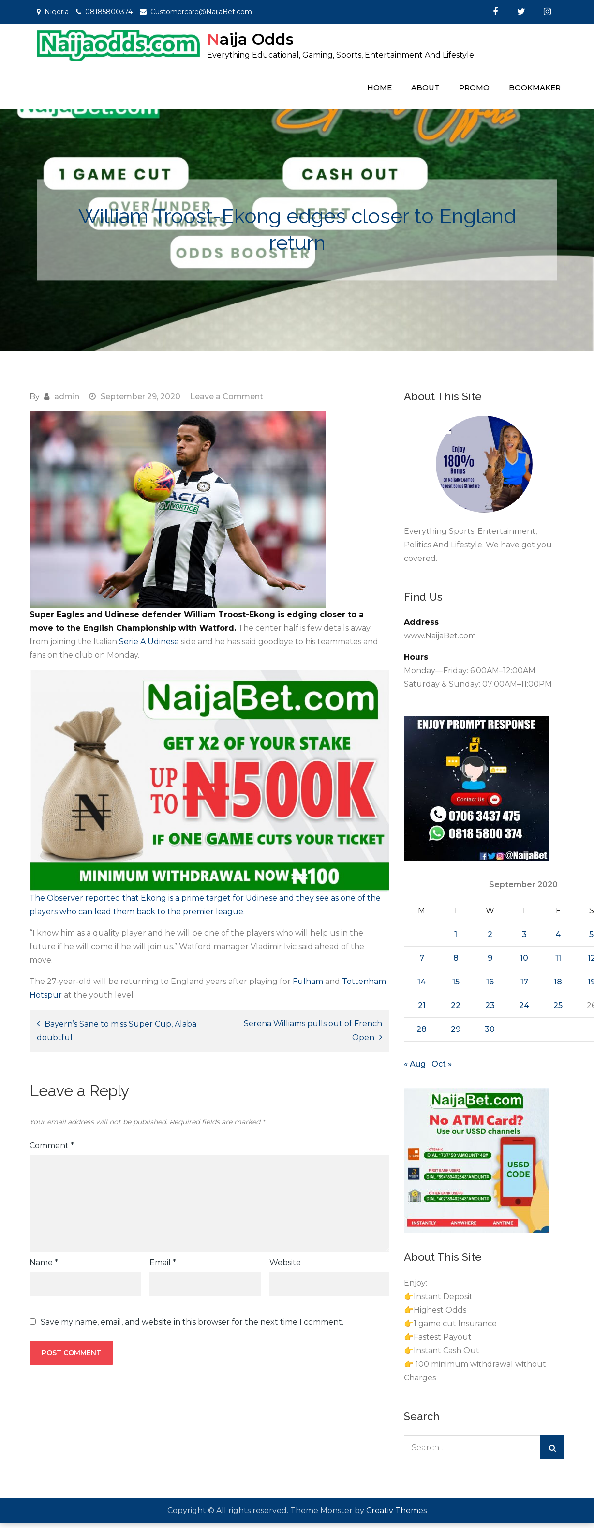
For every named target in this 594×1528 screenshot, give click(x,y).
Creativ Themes (396, 1510)
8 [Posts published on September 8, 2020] (456, 958)
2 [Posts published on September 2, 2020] (490, 934)
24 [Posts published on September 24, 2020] (524, 1005)
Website (285, 1262)
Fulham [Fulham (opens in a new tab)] (308, 981)
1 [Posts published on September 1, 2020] (455, 934)
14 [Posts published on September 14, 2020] (421, 981)
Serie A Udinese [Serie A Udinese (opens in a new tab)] (150, 641)
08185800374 (109, 11)
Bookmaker (535, 87)
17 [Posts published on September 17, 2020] (524, 981)
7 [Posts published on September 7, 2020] (421, 958)
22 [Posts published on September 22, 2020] (455, 1005)
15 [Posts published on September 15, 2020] (456, 981)
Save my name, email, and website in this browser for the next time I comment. (192, 1322)
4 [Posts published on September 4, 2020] (558, 934)
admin (66, 396)
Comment (52, 1145)
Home (379, 87)
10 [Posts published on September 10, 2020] (524, 958)
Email (162, 1262)
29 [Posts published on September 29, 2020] (455, 1029)
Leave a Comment (226, 396)
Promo (474, 87)
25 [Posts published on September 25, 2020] (558, 1005)
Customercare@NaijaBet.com (201, 11)
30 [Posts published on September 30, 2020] (490, 1029)
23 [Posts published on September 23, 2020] (490, 1005)
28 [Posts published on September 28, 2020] (421, 1029)
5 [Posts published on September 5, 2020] (591, 934)
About (425, 87)
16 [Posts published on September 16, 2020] (490, 981)
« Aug (415, 1064)
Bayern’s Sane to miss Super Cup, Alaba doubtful (116, 1030)
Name (44, 1262)
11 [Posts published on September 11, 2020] (558, 958)
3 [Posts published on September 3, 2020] (524, 934)
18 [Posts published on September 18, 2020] (558, 981)
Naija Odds (250, 39)
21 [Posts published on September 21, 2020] (422, 1005)
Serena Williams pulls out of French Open (313, 1030)
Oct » (441, 1064)
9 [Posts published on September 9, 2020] (490, 958)
